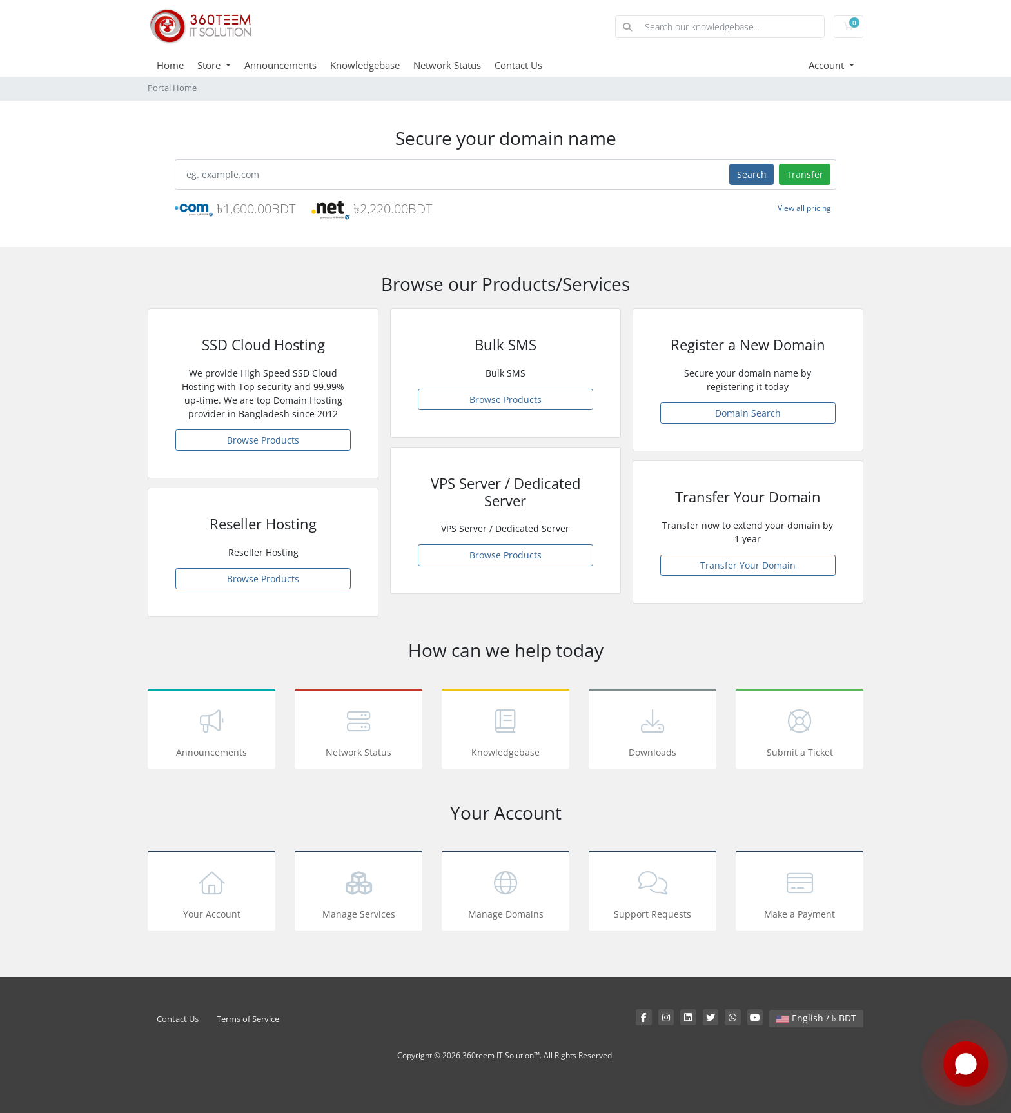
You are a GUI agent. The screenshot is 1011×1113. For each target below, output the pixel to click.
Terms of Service (248, 1019)
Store (210, 65)
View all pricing (804, 207)
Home (170, 65)
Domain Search (748, 413)
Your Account (211, 892)
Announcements (280, 65)
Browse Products (263, 440)
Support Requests (652, 892)
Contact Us (518, 65)
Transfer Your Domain (748, 565)
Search (752, 174)
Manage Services (358, 892)
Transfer (805, 174)
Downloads (652, 731)
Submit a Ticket (799, 731)
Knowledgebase (365, 65)
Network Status (447, 65)
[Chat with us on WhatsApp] (965, 1064)
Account (828, 65)
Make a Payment (799, 892)
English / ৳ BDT (816, 1018)
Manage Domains (505, 892)
